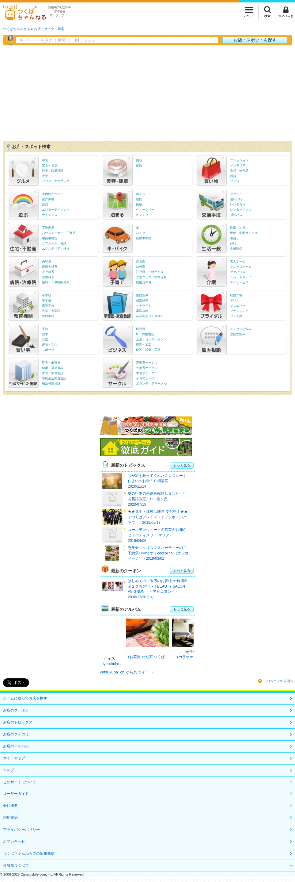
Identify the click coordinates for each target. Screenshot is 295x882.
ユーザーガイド (16, 794)
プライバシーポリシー (21, 829)
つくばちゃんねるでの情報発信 (29, 853)
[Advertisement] (147, 91)
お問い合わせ (14, 841)
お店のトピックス (17, 722)
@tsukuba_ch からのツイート (126, 672)
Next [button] (186, 635)
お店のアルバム (16, 746)
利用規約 (10, 817)
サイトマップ (14, 758)
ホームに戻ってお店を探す (25, 698)
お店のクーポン (16, 710)
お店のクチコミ (16, 734)
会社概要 (10, 805)
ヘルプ (8, 770)
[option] (147, 639)
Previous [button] (109, 635)
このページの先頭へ (278, 681)
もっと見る (181, 465)
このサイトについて (19, 782)
